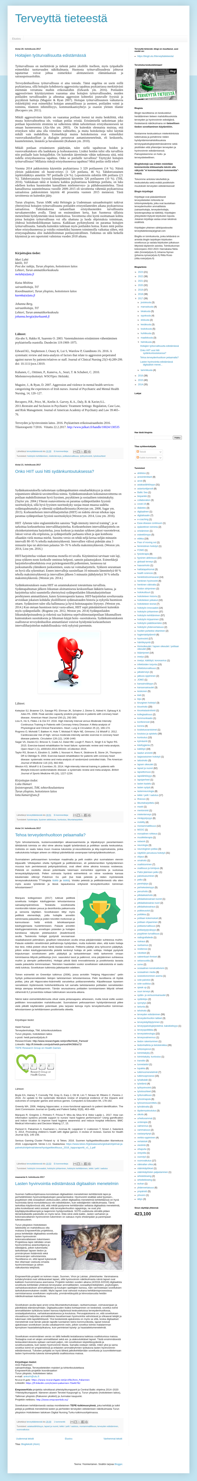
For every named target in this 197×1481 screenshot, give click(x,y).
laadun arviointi (145, 753)
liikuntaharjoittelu (75, 819)
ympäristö (142, 1191)
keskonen (142, 691)
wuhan (140, 1183)
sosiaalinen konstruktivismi (150, 968)
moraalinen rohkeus (147, 833)
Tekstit (141, 452)
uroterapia (142, 1122)
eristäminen (143, 531)
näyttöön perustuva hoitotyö (151, 853)
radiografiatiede (145, 937)
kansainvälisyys (145, 683)
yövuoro (141, 1195)
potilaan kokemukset (147, 918)
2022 (141, 276)
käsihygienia (143, 745)
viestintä (141, 1145)
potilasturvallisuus (71, 456)
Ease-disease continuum (149, 523)
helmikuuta (146, 342)
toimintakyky (143, 1053)
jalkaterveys (143, 672)
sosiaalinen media (146, 972)
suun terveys (143, 991)
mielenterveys (55, 456)
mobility (141, 822)
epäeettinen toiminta (147, 527)
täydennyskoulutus (146, 1110)
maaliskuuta (147, 337)
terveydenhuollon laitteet (149, 1018)
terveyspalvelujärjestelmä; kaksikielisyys (157, 1026)
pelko (140, 879)
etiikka (140, 538)
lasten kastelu (144, 783)
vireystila (141, 1153)
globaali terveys (145, 561)
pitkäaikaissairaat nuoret (149, 899)
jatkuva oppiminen (146, 676)
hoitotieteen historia (147, 596)
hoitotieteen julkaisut (147, 600)
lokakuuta (146, 311)
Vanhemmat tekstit (113, 1438)
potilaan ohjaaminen (147, 922)
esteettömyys (144, 534)
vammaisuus (143, 1130)
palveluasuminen (145, 876)
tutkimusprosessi (145, 1076)
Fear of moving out (146, 542)
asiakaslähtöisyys (35, 1426)
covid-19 (141, 504)
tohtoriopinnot (144, 1049)
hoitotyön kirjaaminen (148, 619)
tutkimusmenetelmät (147, 1072)
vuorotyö (141, 1157)
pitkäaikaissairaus (146, 906)
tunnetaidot (143, 1064)
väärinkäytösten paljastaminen (152, 1172)
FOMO (140, 550)
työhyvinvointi (86, 456)
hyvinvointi (142, 638)
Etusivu (16, 38)
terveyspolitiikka (145, 1030)
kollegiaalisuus (144, 714)
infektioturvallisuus (146, 668)
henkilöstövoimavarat (148, 577)
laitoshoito (142, 760)
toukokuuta (146, 329)
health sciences (145, 573)
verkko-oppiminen (146, 1137)
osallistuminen (144, 864)
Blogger (118, 1464)
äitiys (139, 1199)
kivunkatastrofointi (146, 710)
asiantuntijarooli (145, 488)
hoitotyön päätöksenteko (149, 623)
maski (140, 806)
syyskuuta (146, 315)
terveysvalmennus (146, 1037)
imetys (140, 656)
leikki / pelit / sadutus (98, 1168)
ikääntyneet (143, 652)
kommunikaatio (145, 718)
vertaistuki (142, 1141)
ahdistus (141, 473)
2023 (141, 272)
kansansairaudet (145, 687)
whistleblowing (144, 1180)
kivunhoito (142, 706)
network (141, 841)
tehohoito (142, 1010)
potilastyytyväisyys (146, 930)
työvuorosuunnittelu (147, 1103)
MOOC (140, 829)
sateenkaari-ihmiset (147, 956)
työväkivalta (143, 1106)
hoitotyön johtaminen (56, 1168)
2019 (141, 289)
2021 (141, 281)
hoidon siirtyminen (146, 588)
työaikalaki (142, 1080)
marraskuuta (147, 306)
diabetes (141, 508)
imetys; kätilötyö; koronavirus (152, 660)
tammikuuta (147, 370)
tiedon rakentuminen (147, 1041)
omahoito (142, 860)
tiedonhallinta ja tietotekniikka (152, 1045)
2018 (141, 294)
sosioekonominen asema (150, 976)
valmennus (142, 1126)
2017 (141, 298)
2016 (141, 375)
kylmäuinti (142, 741)
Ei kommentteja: (61, 451)
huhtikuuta (146, 333)
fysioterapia (32, 819)
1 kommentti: (60, 1422)
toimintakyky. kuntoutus (149, 1056)
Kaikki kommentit (147, 457)
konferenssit (143, 722)
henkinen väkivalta (146, 584)
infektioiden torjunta (147, 664)
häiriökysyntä (144, 642)
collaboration (143, 500)
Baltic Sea (142, 492)
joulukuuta (146, 302)
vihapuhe (142, 1149)
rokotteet (141, 953)
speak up (142, 987)
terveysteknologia (146, 1033)
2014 (141, 384)
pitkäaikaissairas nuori (148, 903)
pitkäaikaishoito (145, 895)
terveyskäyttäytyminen (148, 1022)
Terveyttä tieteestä (61, 18)
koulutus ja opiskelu (147, 733)
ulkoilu (140, 1114)
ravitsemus (142, 945)
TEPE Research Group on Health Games (38, 1048)
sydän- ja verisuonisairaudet (151, 995)
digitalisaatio (143, 515)
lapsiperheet (143, 779)
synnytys (141, 1003)
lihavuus (141, 799)
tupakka (141, 1068)
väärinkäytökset (145, 1168)
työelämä (142, 1083)
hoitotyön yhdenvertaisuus (150, 627)
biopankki (142, 496)
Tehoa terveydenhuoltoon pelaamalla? (50, 835)
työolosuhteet (99, 456)
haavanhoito (143, 565)
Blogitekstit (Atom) (30, 1444)
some (140, 964)
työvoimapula (144, 1099)
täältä (55, 880)
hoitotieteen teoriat (146, 604)
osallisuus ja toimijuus (148, 868)
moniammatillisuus (87, 1426)
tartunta (141, 1006)
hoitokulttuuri (143, 592)
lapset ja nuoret (51, 1426)
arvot (139, 481)
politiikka (141, 914)
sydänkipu (142, 999)
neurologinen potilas (147, 849)
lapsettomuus (144, 772)
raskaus (141, 941)
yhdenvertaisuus (145, 1187)
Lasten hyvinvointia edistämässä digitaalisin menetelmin (66, 1183)
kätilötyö (141, 749)
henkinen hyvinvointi (147, 581)
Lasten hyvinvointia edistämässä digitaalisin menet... (156, 363)
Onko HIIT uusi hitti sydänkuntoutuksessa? (54, 471)
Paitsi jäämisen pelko (148, 872)
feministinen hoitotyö (147, 546)
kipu (139, 699)
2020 (141, 285)
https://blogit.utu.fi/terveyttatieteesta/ (155, 56)
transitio (141, 1060)
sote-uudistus (144, 983)
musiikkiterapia (144, 837)
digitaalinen (143, 511)
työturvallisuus (144, 1095)
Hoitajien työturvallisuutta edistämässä (50, 55)
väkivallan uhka (145, 1164)
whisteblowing (144, 1176)
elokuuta (145, 320)
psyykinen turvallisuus (148, 933)
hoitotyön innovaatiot (36, 1168)
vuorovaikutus (23, 1429)
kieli (139, 695)
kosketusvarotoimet (147, 729)
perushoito (142, 891)
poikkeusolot (143, 910)
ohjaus (140, 856)
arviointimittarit (144, 477)
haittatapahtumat (145, 569)
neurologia (142, 845)
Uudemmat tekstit (25, 1438)
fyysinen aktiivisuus (47, 819)
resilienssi (142, 949)
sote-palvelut (143, 980)
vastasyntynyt (144, 1133)
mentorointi (143, 810)
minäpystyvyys (144, 818)
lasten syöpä (143, 787)
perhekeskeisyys (145, 887)
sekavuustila (143, 960)
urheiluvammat (144, 1118)
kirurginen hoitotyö (146, 702)
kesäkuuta (146, 324)
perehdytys (143, 883)
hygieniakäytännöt (146, 634)
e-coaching (143, 519)
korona (140, 726)
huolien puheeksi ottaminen (151, 631)
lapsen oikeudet (145, 764)
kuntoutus (62, 819)
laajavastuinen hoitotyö (148, 756)
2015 (141, 380)
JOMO (140, 679)
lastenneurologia (145, 791)
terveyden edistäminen (107, 1426)
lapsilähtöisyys (144, 776)
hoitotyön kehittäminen (37, 456)
